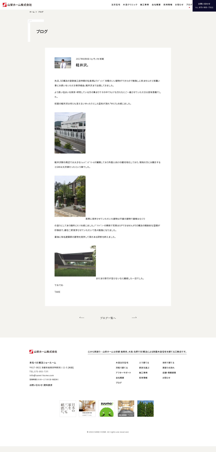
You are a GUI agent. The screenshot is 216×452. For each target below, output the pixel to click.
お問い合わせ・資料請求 (40, 390)
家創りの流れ (169, 373)
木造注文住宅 (122, 368)
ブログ (183, 7)
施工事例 (138, 7)
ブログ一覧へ (108, 324)
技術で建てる (169, 368)
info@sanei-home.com (41, 381)
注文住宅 (109, 7)
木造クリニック (124, 7)
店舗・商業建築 (169, 378)
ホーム (32, 18)
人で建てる (144, 368)
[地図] (71, 373)
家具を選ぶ (144, 373)
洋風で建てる (122, 373)
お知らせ (173, 7)
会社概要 (150, 7)
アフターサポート (123, 378)
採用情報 (161, 7)
